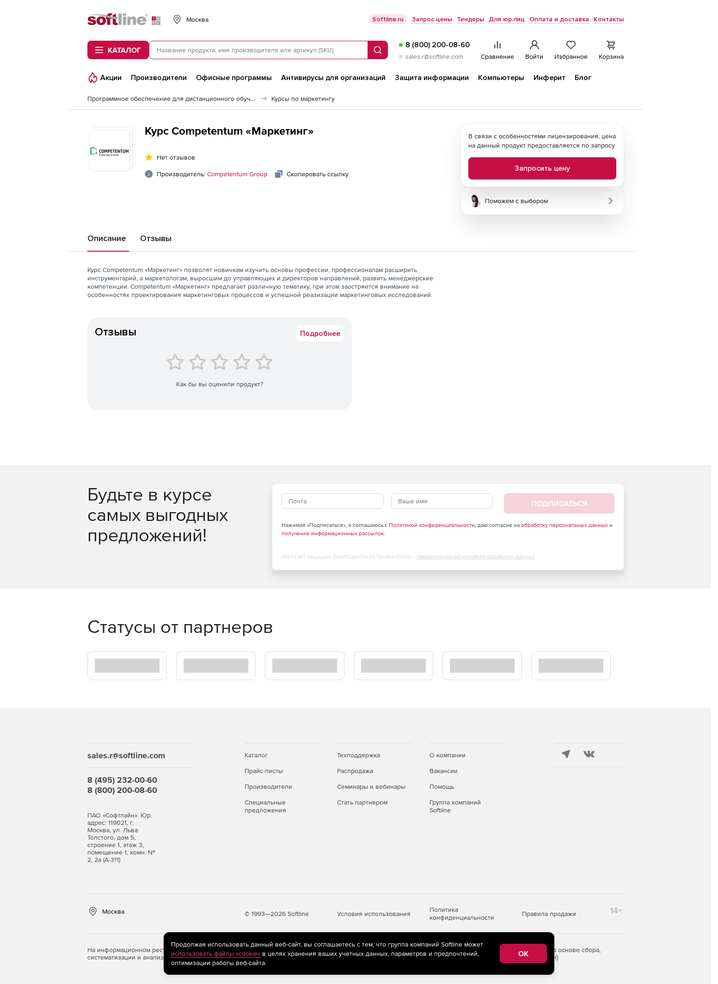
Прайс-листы (264, 770)
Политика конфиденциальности (462, 913)
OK (523, 953)
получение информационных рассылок (333, 533)
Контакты (609, 19)
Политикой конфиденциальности (432, 525)
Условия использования (374, 913)
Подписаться (559, 503)
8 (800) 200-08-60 (437, 45)
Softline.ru (388, 19)
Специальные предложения (265, 806)
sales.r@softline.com (434, 56)
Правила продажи (549, 913)
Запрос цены (432, 19)
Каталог (256, 755)
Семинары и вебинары (371, 786)
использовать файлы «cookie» (215, 953)
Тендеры (470, 19)
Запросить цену (542, 168)
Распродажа (355, 770)
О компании (448, 755)
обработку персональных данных (564, 525)
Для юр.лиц (507, 19)
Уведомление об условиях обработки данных (476, 556)
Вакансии (444, 770)
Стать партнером (362, 802)
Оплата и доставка (559, 19)
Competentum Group (237, 174)
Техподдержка (358, 755)
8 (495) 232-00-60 (122, 780)
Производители (268, 786)
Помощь (442, 786)
